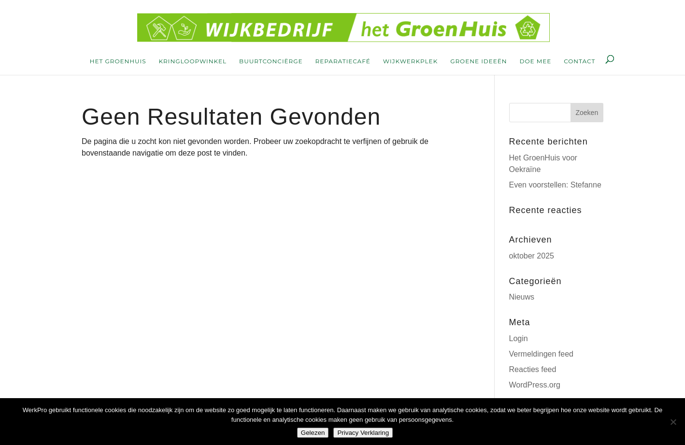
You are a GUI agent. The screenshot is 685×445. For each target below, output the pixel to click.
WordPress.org (534, 385)
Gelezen (313, 432)
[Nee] (673, 422)
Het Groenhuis (118, 61)
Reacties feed (533, 369)
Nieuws (521, 297)
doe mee (536, 61)
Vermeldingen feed (541, 354)
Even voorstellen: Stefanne (555, 185)
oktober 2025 (531, 256)
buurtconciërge (270, 61)
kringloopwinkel (193, 61)
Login (518, 338)
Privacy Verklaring (363, 432)
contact (579, 61)
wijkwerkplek (410, 61)
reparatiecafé (343, 61)
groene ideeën (478, 61)
